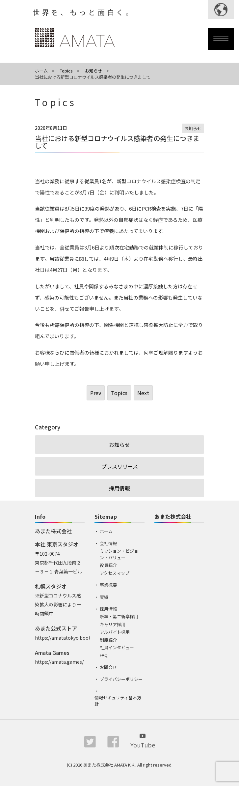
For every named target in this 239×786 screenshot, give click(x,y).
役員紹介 (108, 565)
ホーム (106, 531)
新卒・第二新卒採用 (119, 616)
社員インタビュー (117, 647)
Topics (119, 393)
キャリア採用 (112, 624)
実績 (104, 597)
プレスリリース (119, 466)
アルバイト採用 (115, 632)
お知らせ (192, 128)
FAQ (104, 655)
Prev (95, 393)
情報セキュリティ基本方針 (117, 700)
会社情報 (108, 543)
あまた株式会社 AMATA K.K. (109, 765)
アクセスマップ (114, 573)
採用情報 (119, 488)
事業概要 (108, 585)
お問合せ (108, 667)
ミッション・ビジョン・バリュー (119, 554)
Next (143, 393)
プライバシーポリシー (121, 679)
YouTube (142, 740)
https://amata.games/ (59, 661)
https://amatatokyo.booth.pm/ (69, 637)
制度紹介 (108, 640)
